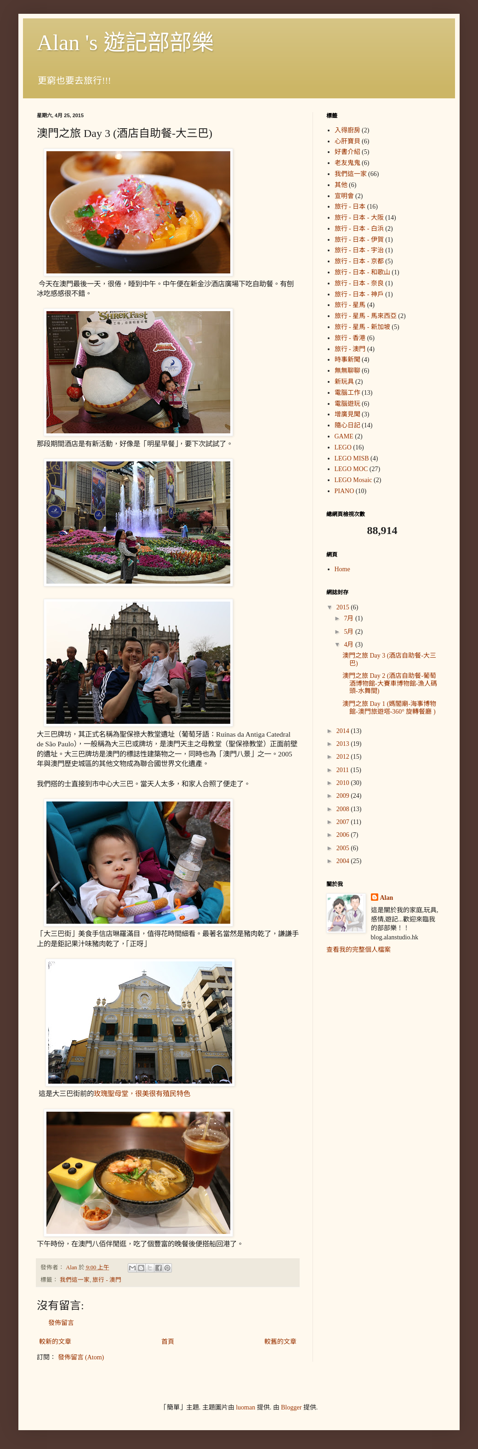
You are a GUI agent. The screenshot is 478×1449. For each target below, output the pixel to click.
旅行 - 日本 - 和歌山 (362, 272)
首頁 (167, 1341)
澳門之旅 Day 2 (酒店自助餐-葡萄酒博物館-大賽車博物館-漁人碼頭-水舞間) (389, 683)
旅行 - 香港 (350, 338)
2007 (343, 821)
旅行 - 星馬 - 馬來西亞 (366, 316)
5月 (349, 631)
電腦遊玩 (347, 403)
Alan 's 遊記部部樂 (125, 42)
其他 (341, 185)
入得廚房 (347, 130)
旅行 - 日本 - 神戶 (359, 294)
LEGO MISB (352, 458)
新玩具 (344, 381)
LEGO (343, 447)
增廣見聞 (347, 414)
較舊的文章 (280, 1341)
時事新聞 (347, 359)
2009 (343, 795)
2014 (343, 730)
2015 (343, 607)
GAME (344, 436)
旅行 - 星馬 (350, 304)
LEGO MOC (351, 469)
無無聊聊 (347, 370)
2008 (343, 809)
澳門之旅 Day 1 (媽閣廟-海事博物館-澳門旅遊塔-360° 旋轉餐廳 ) (389, 707)
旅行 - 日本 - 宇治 (359, 250)
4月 (349, 644)
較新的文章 (55, 1341)
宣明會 (344, 196)
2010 (343, 782)
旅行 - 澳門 (106, 1280)
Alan (386, 897)
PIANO (344, 491)
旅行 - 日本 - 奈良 (359, 283)
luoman (245, 1407)
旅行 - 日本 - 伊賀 (359, 239)
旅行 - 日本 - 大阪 (359, 217)
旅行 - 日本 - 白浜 (359, 228)
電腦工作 (347, 392)
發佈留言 (61, 1322)
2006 (343, 834)
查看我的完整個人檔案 (358, 949)
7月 (349, 618)
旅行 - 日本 (350, 206)
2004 (343, 861)
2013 (343, 743)
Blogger (291, 1407)
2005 (343, 848)
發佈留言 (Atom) (81, 1357)
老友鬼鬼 (347, 162)
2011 (343, 770)
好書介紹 (347, 151)
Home (342, 569)
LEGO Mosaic (353, 480)
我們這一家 (75, 1280)
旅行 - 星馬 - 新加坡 (362, 327)
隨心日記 (347, 425)
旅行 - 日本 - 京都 (359, 261)
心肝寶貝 (347, 141)
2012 (343, 756)
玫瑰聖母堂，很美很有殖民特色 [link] (142, 1093)
